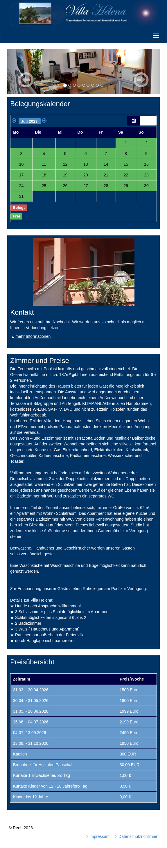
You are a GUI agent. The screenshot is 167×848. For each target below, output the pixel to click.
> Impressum (97, 836)
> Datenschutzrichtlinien (136, 836)
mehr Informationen (30, 336)
